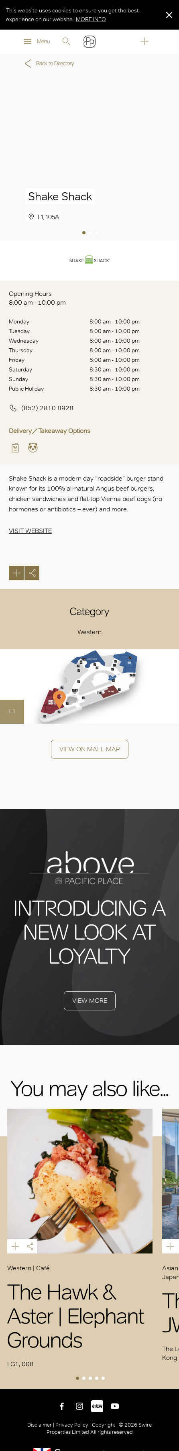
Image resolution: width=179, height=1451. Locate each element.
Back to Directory (48, 64)
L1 (12, 711)
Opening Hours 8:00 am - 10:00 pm (37, 298)
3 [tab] (97, 233)
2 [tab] (91, 233)
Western (89, 632)
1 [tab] (85, 233)
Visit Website (30, 531)
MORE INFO (91, 19)
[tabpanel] (89, 157)
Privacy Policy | (73, 1425)
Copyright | (105, 1425)
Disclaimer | (41, 1425)
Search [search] (66, 42)
